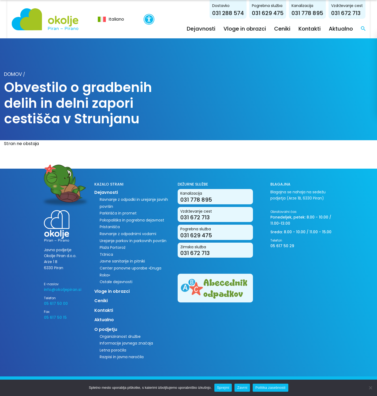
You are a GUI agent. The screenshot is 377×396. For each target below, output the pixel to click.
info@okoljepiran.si (62, 289)
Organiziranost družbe (120, 336)
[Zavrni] (370, 387)
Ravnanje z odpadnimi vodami (128, 233)
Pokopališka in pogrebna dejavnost (132, 220)
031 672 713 (353, 13)
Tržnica (106, 254)
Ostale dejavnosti (116, 281)
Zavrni (242, 388)
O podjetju (105, 329)
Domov (13, 74)
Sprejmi (223, 388)
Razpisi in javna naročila (122, 357)
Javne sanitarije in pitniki (122, 261)
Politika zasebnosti (270, 388)
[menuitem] (107, 19)
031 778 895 (315, 13)
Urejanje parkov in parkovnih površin (133, 240)
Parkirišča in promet (118, 213)
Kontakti (317, 28)
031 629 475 (275, 13)
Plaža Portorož (112, 247)
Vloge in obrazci (252, 28)
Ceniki (290, 28)
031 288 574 (235, 13)
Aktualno (348, 28)
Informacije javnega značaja (126, 343)
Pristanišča (110, 227)
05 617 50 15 (55, 317)
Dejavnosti (208, 28)
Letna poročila (113, 350)
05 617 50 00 (56, 303)
